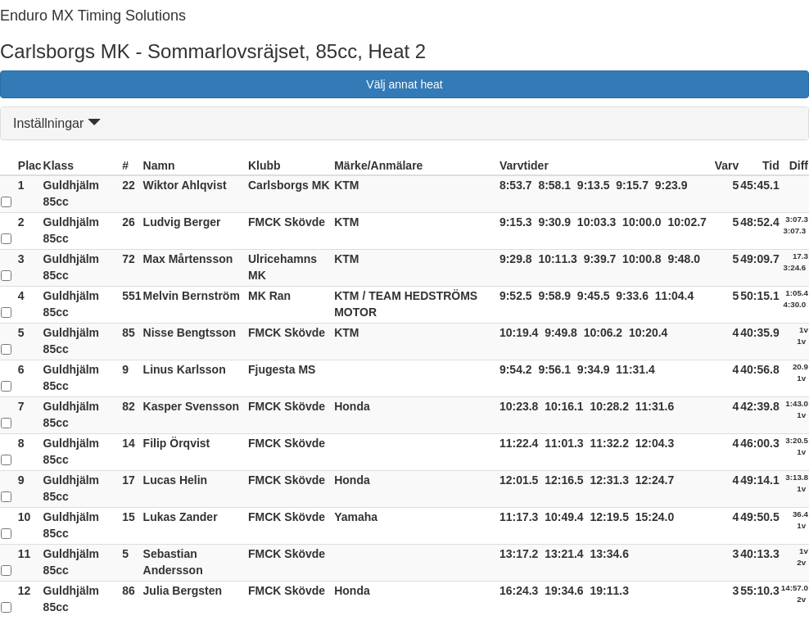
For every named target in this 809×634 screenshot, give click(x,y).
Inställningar (57, 123)
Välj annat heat (404, 84)
